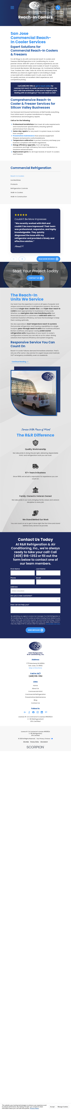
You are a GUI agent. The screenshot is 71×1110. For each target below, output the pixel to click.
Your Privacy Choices (44, 739)
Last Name (40, 569)
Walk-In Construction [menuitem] (19, 196)
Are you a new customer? (21, 596)
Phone (13, 578)
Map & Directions (35, 668)
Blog (35, 700)
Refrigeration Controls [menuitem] (19, 188)
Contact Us (35, 703)
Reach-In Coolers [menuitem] (17, 176)
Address (14, 587)
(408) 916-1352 (35, 676)
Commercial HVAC (35, 691)
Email (38, 578)
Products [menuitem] (14, 184)
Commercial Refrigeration (35, 694)
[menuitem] (26, 742)
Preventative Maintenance (35, 697)
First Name (15, 569)
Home (35, 685)
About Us (35, 688)
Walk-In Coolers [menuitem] (17, 192)
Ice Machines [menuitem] (16, 180)
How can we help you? (20, 605)
